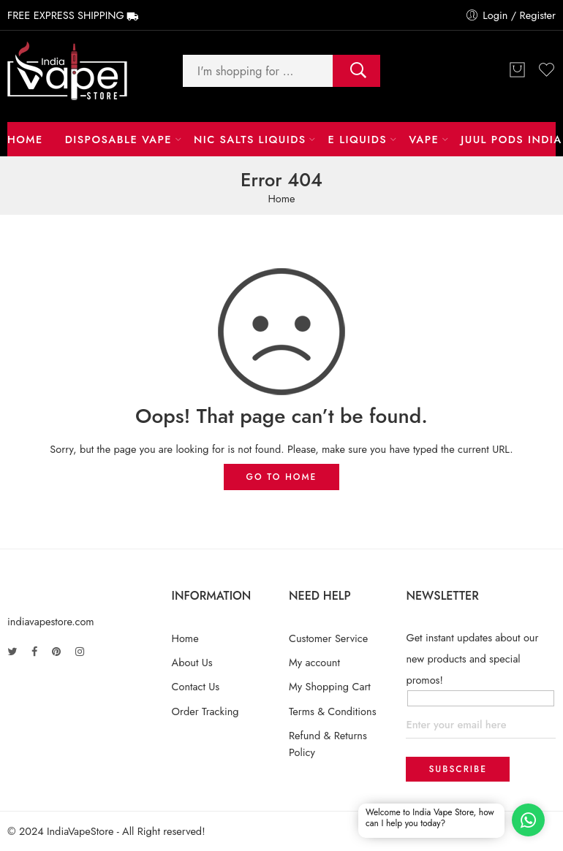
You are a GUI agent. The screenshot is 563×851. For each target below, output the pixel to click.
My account (314, 662)
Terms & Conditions (333, 711)
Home (25, 139)
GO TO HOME (281, 477)
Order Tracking (205, 711)
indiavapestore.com (50, 621)
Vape (424, 139)
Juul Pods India (511, 139)
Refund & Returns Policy (328, 744)
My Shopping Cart (330, 686)
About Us (192, 662)
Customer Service (328, 638)
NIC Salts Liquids (250, 139)
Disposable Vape (118, 139)
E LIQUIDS (358, 139)
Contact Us (196, 686)
